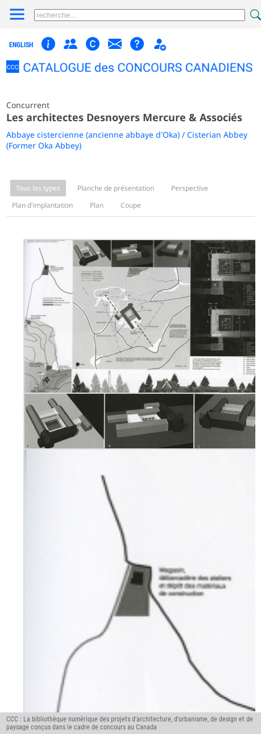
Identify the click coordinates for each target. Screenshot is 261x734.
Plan (96, 205)
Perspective (189, 188)
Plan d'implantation (42, 205)
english (21, 45)
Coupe (131, 205)
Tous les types (38, 188)
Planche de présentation (115, 188)
